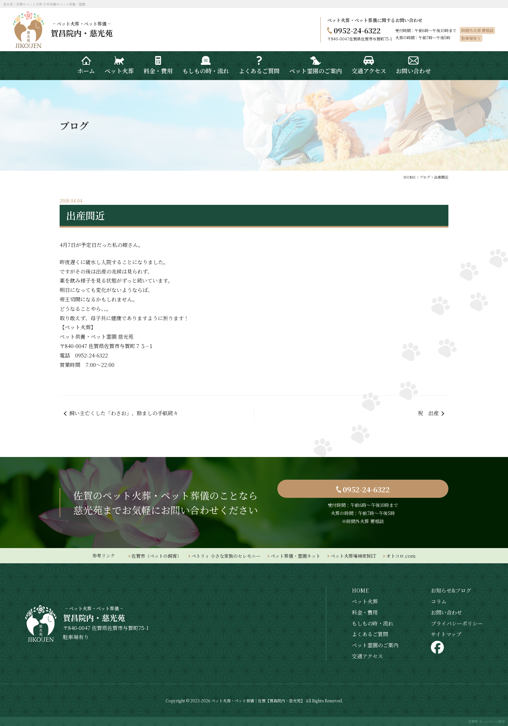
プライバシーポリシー (457, 623)
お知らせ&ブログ (451, 590)
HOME (360, 590)
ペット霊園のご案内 (375, 645)
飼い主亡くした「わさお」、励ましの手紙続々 (123, 413)
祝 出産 (428, 413)
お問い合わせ (446, 612)
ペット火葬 (365, 601)
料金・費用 (365, 612)
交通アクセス (367, 656)
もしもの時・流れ (372, 623)
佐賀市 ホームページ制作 (486, 721)
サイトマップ (446, 634)
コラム (438, 601)
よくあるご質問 (370, 634)
